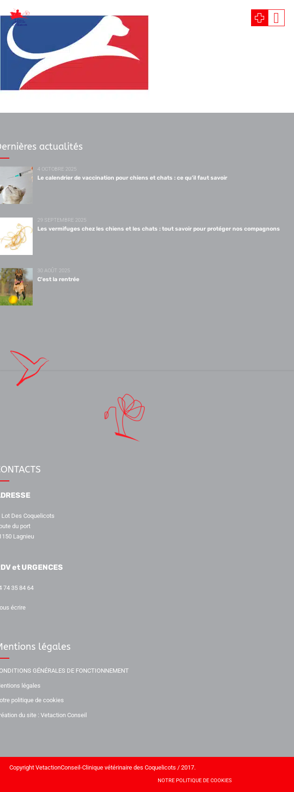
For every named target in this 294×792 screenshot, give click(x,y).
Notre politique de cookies (195, 780)
